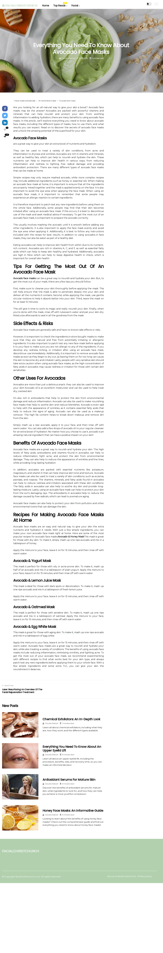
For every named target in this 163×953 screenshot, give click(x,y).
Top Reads (60, 4)
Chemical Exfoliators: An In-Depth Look (71, 719)
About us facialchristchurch (121, 876)
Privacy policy (144, 876)
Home (45, 5)
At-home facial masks (47, 101)
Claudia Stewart (68, 58)
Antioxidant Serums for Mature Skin (69, 779)
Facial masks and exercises (25, 101)
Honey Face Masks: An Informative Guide (73, 810)
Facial (74, 5)
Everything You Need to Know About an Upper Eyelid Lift (72, 748)
